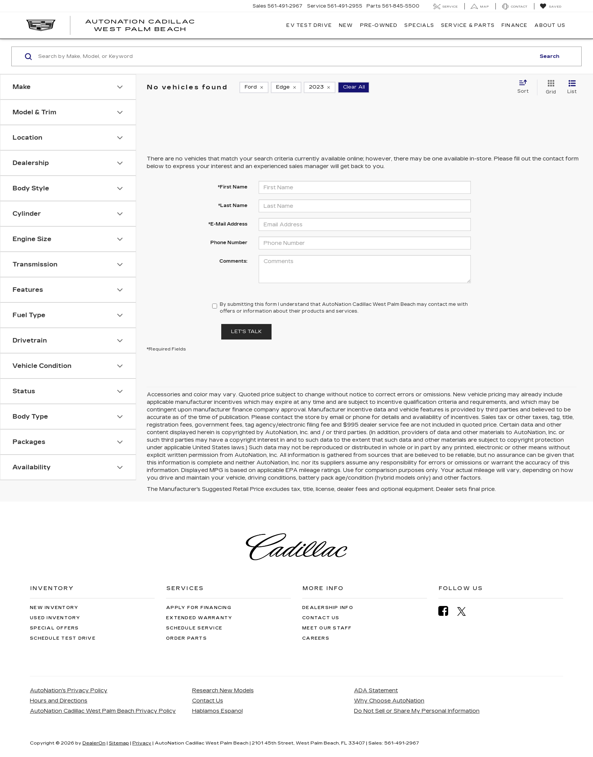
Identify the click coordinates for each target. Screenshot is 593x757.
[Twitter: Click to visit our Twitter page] (465, 611)
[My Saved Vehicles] (550, 6)
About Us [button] (549, 25)
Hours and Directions (58, 701)
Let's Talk (246, 332)
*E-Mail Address (227, 224)
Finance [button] (514, 25)
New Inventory (54, 607)
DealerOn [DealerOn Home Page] (94, 743)
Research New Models (223, 690)
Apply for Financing (198, 607)
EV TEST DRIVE (309, 25)
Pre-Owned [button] (379, 25)
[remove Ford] (254, 87)
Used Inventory (55, 617)
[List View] (572, 87)
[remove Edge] (286, 87)
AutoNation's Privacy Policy (68, 690)
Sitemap (119, 743)
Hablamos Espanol (217, 711)
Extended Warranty (199, 617)
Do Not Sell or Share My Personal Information (417, 711)
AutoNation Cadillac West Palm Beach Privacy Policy (103, 711)
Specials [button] (419, 25)
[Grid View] (549, 87)
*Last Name (232, 205)
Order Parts (186, 638)
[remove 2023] (319, 87)
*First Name (232, 187)
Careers (315, 638)
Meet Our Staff (327, 628)
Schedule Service (194, 628)
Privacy (141, 743)
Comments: (233, 261)
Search (549, 56)
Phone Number (228, 242)
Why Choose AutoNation (389, 701)
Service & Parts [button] (468, 25)
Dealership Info (327, 607)
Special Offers (54, 628)
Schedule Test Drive (63, 638)
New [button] (346, 25)
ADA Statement (376, 690)
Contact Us (321, 617)
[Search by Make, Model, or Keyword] (285, 56)
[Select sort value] (525, 87)
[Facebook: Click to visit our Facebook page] (447, 611)
